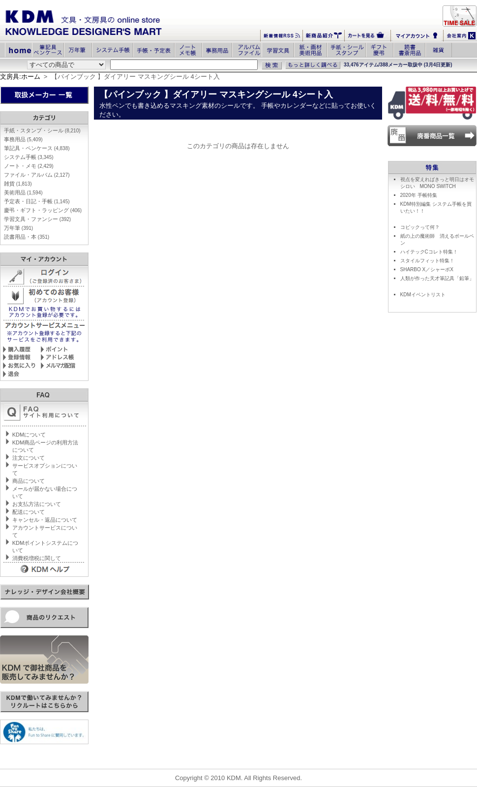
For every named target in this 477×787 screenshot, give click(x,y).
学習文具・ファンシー (37, 219)
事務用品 (23, 139)
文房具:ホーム (20, 76)
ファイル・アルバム (37, 175)
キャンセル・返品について (44, 520)
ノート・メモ (29, 166)
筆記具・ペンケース (37, 148)
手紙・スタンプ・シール (42, 130)
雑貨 (18, 184)
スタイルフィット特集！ (427, 260)
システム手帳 (29, 157)
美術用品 (23, 192)
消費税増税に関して (36, 558)
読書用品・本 (26, 237)
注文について (28, 458)
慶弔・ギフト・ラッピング (43, 210)
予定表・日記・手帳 (37, 201)
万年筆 (18, 228)
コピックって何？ (420, 227)
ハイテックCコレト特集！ (429, 251)
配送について (28, 512)
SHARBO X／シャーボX (426, 269)
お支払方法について (36, 504)
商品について (28, 481)
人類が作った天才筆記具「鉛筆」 (437, 278)
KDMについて (29, 435)
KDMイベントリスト (423, 294)
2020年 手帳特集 (418, 195)
